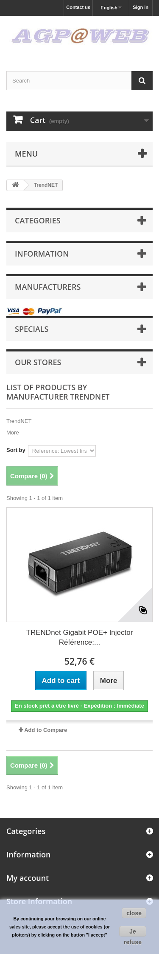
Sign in (140, 7)
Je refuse (133, 932)
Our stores (38, 362)
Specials (32, 329)
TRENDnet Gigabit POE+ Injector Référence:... (79, 637)
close (134, 913)
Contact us (78, 7)
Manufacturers (48, 287)
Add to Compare (45, 730)
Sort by (15, 450)
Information (42, 253)
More (12, 432)
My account (27, 878)
